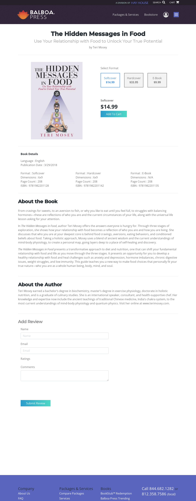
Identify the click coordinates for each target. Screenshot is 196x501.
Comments (28, 367)
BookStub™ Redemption (116, 493)
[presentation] (47, 390)
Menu (177, 14)
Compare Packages (71, 493)
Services (64, 498)
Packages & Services (126, 15)
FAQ (20, 498)
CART (174, 2)
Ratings (25, 359)
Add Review (30, 321)
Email (24, 344)
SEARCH (159, 2)
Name (24, 329)
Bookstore (151, 15)
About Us (24, 493)
